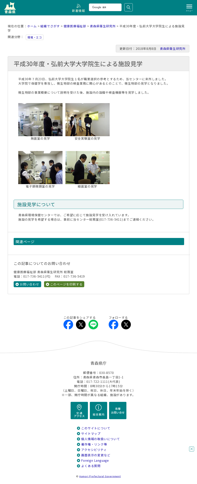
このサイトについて (95, 428)
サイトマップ (91, 433)
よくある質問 (91, 466)
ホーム (32, 26)
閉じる (191, 448)
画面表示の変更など (95, 455)
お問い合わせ (29, 284)
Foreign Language (95, 460)
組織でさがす (50, 26)
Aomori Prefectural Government (100, 476)
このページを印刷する (66, 284)
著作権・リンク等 (94, 444)
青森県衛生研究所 (103, 26)
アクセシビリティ (94, 449)
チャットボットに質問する (184, 459)
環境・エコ (35, 37)
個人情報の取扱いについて (100, 439)
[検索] (105, 7)
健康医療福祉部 (75, 26)
